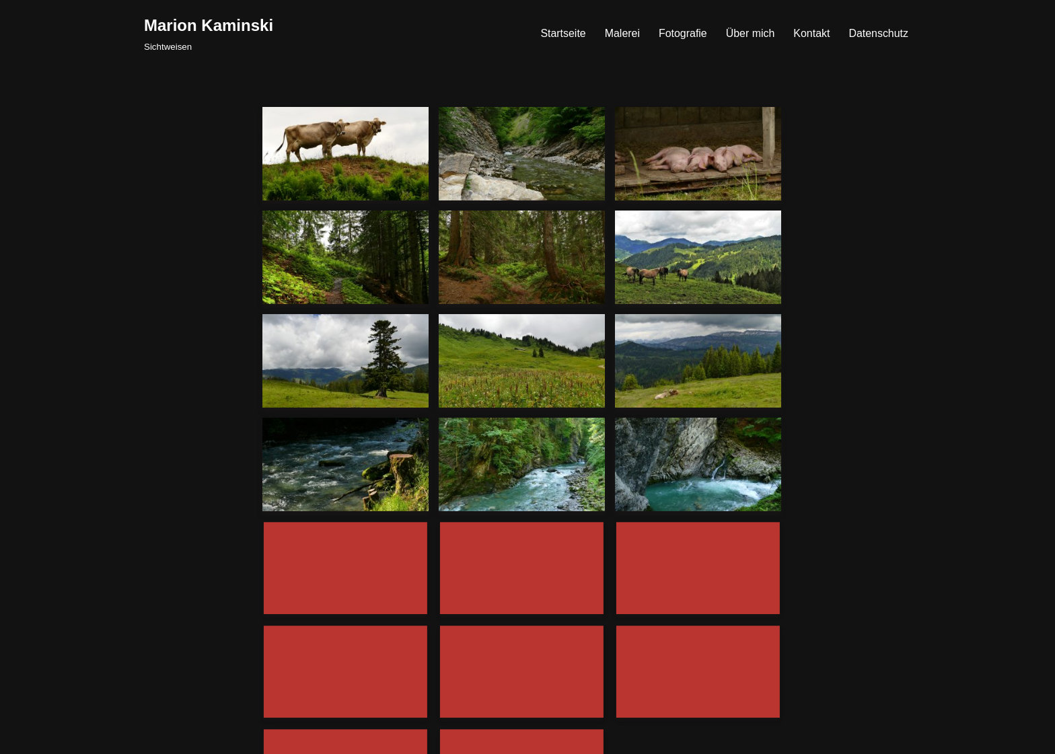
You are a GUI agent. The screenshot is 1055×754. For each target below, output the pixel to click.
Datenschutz (878, 33)
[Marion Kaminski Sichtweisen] (208, 33)
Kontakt (811, 33)
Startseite (562, 33)
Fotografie (682, 33)
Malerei (621, 33)
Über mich (749, 33)
